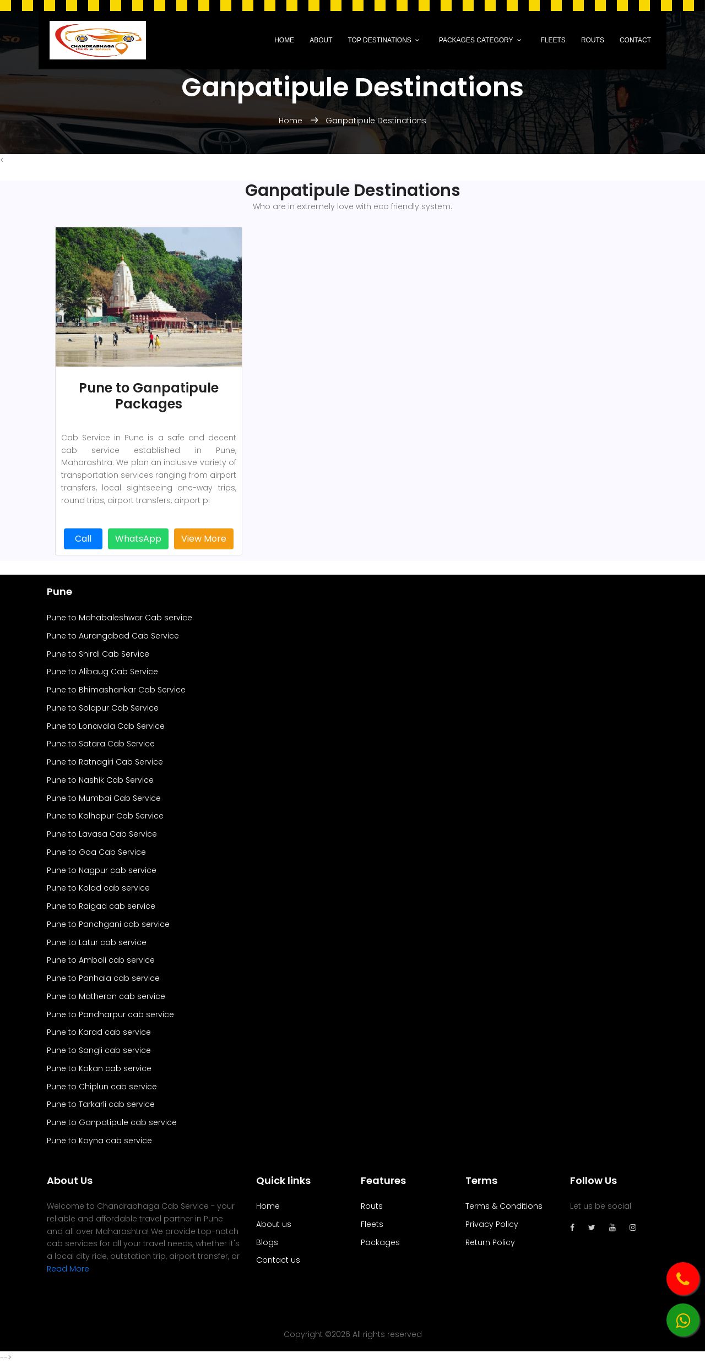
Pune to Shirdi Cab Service (98, 653)
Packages (380, 1242)
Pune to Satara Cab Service (101, 743)
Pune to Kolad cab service (98, 887)
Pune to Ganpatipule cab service (112, 1122)
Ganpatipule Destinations (376, 120)
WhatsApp (138, 538)
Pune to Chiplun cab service (102, 1086)
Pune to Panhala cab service (103, 978)
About (321, 40)
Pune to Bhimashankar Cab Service (116, 689)
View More (203, 538)
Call (83, 538)
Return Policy (490, 1242)
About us (273, 1224)
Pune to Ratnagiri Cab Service (105, 761)
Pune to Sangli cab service (99, 1050)
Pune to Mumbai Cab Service (104, 798)
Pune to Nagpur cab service (101, 870)
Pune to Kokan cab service (99, 1068)
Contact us (278, 1259)
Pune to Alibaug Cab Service (102, 671)
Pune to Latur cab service (97, 942)
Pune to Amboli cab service (101, 959)
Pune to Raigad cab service (101, 906)
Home (284, 40)
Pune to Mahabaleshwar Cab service (119, 617)
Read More (68, 1268)
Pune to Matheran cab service (106, 996)
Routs (592, 40)
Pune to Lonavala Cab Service (106, 726)
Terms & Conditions (504, 1206)
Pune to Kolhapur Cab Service (105, 815)
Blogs (267, 1242)
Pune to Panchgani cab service (108, 924)
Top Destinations (379, 40)
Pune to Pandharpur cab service (110, 1014)
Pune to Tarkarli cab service (101, 1104)
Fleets (553, 40)
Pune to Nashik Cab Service (100, 779)
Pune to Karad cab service (99, 1032)
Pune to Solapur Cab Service (103, 707)
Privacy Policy (491, 1224)
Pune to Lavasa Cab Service (102, 833)
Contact (635, 40)
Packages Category (476, 40)
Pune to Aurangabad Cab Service (113, 635)
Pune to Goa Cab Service (96, 852)
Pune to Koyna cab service (99, 1140)
